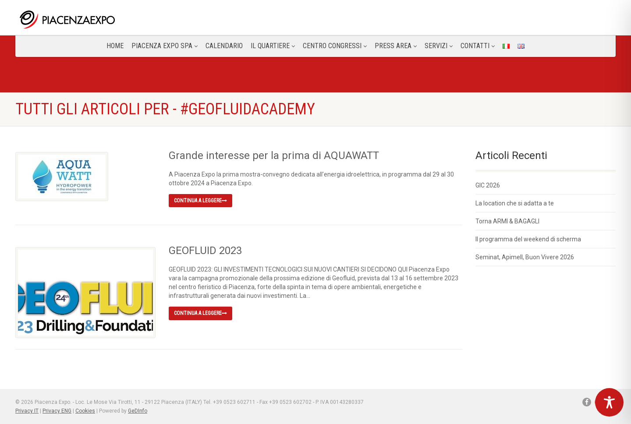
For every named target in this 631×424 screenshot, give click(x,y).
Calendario (224, 46)
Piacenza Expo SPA (164, 46)
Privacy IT (27, 411)
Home (115, 46)
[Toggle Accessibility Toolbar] (609, 402)
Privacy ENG (57, 411)
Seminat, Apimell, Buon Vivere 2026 (524, 257)
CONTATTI (478, 46)
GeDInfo (137, 411)
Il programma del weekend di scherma (528, 239)
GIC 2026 (487, 185)
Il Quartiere (273, 46)
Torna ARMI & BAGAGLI (507, 221)
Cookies (85, 411)
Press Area (396, 46)
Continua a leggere (200, 201)
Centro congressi (335, 46)
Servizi (439, 46)
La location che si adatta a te (514, 203)
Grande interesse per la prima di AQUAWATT (274, 155)
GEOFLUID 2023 (205, 250)
